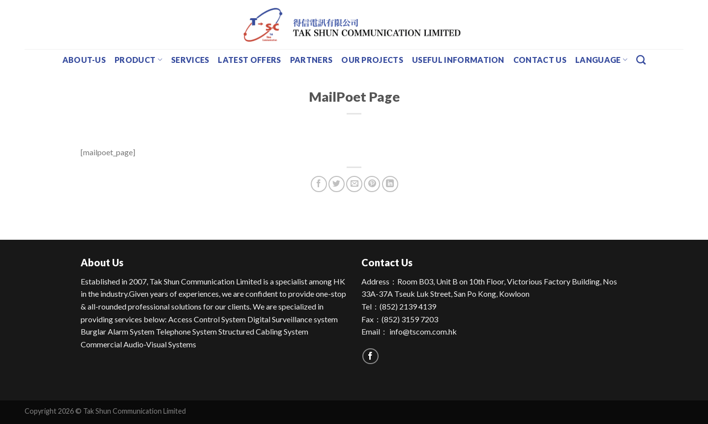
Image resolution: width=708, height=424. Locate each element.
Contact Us (539, 59)
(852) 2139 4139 (408, 306)
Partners (311, 59)
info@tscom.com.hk (423, 331)
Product (138, 60)
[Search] (641, 59)
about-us (84, 59)
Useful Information (458, 59)
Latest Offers (249, 59)
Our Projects (372, 59)
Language (601, 60)
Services (190, 59)
